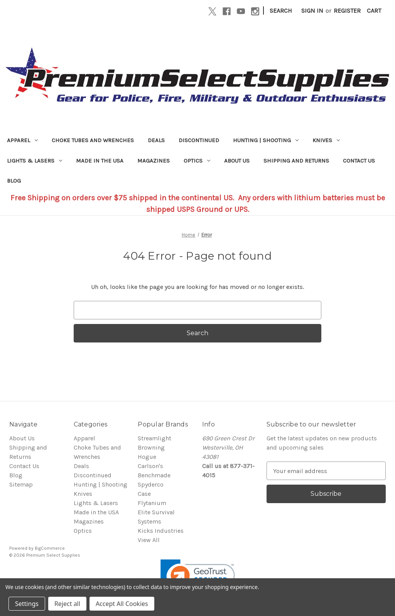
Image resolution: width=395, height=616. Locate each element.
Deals (156, 140)
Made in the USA (99, 160)
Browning (151, 447)
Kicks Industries (161, 530)
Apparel (22, 140)
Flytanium (152, 503)
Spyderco (151, 484)
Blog (14, 180)
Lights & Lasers (34, 160)
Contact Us (359, 160)
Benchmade (154, 475)
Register (347, 10)
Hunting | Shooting (266, 140)
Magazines (153, 160)
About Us (237, 160)
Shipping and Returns (296, 160)
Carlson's (150, 466)
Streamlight (154, 438)
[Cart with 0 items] (374, 11)
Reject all (67, 603)
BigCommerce (50, 548)
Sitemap (21, 484)
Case (144, 493)
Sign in (312, 10)
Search (281, 10)
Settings (27, 603)
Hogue (147, 456)
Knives (326, 140)
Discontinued (199, 140)
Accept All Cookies (122, 603)
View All (149, 540)
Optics (197, 160)
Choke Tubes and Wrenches (93, 140)
